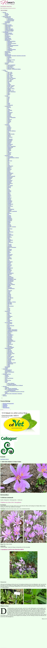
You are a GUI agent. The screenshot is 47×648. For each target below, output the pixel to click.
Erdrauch (9, 194)
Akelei (8, 158)
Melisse (8, 251)
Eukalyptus (9, 195)
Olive (8, 259)
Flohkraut (9, 198)
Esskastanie (9, 81)
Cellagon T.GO (7, 27)
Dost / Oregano (10, 185)
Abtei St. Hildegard (10, 383)
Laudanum (9, 44)
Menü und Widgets (4, 10)
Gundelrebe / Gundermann (12, 211)
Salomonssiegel (10, 147)
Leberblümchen (10, 242)
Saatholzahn (9, 274)
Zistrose (8, 308)
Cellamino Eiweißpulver (9, 29)
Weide (8, 94)
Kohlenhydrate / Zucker (11, 362)
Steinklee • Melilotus (11, 284)
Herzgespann (9, 220)
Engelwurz (9, 191)
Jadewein (9, 332)
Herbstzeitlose (9, 137)
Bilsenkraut (9, 127)
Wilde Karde (9, 302)
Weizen (8, 104)
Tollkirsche (9, 152)
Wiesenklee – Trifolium (11, 301)
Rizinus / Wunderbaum (11, 146)
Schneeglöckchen (10, 280)
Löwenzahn (9, 245)
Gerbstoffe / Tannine (11, 359)
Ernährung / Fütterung (9, 34)
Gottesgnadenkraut (10, 209)
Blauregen (9, 129)
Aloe (8, 161)
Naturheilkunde (5, 31)
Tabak (8, 151)
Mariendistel (9, 249)
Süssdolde (9, 285)
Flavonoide (9, 358)
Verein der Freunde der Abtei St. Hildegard (15, 385)
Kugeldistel (9, 333)
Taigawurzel (9, 287)
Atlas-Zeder (9, 74)
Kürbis (8, 238)
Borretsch (9, 179)
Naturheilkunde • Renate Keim (6, 6)
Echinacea (9, 186)
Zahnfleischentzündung (11, 49)
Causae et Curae (8, 380)
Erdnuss (8, 315)
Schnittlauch (9, 119)
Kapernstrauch (9, 112)
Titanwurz (9, 343)
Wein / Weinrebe (10, 297)
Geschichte (7, 62)
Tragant (8, 292)
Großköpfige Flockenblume (12, 330)
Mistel (8, 253)
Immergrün (9, 225)
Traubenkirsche (10, 344)
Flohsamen (9, 199)
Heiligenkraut (9, 219)
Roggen (8, 103)
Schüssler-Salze (8, 52)
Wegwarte (9, 295)
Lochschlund (9, 335)
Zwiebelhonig (9, 50)
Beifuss (8, 171)
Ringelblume (9, 269)
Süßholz (8, 286)
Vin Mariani (9, 48)
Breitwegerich (9, 180)
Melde (8, 318)
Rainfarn (8, 266)
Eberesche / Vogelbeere (11, 78)
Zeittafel (6, 63)
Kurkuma (9, 115)
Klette (8, 232)
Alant (8, 159)
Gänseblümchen (10, 204)
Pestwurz (9, 263)
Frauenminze (9, 201)
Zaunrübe (9, 153)
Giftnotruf (9, 154)
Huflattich (9, 224)
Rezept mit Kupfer (10, 20)
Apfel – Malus (9, 73)
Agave (8, 324)
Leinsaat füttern (10, 18)
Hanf (8, 214)
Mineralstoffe (7, 366)
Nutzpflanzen (7, 311)
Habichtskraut (9, 331)
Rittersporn (9, 145)
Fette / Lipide (9, 357)
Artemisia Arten (10, 165)
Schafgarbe (9, 276)
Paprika (8, 260)
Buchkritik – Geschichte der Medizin (14, 69)
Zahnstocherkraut (10, 306)
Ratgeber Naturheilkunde (9, 371)
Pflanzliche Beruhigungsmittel (12, 45)
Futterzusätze (7, 22)
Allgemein (7, 387)
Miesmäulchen (10, 336)
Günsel (8, 212)
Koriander (9, 114)
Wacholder (9, 294)
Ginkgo (8, 83)
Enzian (8, 192)
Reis (8, 102)
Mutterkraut (9, 255)
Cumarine (9, 355)
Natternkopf (9, 337)
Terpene (8, 365)
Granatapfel (9, 210)
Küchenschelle (10, 139)
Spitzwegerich (9, 283)
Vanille (8, 122)
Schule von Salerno (10, 68)
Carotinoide (9, 354)
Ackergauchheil (10, 156)
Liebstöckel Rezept (10, 19)
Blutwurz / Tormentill (11, 176)
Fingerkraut (9, 197)
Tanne (8, 92)
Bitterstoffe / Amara (10, 353)
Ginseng (8, 207)
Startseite (4, 12)
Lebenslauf (7, 376)
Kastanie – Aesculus (11, 85)
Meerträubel (9, 141)
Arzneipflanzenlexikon (11, 390)
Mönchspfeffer (10, 254)
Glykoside (9, 360)
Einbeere (8, 132)
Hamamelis (9, 213)
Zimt (8, 123)
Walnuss (8, 93)
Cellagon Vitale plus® (9, 28)
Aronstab (9, 126)
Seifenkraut (9, 282)
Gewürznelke (9, 110)
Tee (8, 289)
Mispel (8, 319)
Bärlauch (8, 170)
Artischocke (9, 166)
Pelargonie (9, 262)
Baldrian (8, 167)
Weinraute (9, 298)
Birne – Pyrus (9, 76)
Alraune (8, 125)
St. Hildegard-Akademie (11, 384)
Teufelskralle (9, 290)
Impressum (5, 395)
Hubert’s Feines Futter (7, 16)
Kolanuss (9, 235)
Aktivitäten (5, 386)
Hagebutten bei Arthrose (11, 43)
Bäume (6, 71)
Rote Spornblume (10, 273)
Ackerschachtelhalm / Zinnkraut (13, 157)
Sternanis (9, 120)
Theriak (8, 47)
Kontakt (4, 394)
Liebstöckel (9, 244)
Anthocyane (9, 350)
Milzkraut (9, 252)
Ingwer (8, 227)
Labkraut (8, 239)
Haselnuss (9, 215)
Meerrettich (9, 250)
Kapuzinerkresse (10, 231)
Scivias (6, 377)
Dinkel (8, 96)
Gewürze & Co (7, 106)
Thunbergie (9, 342)
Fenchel (8, 196)
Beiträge (6, 375)
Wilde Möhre (9, 303)
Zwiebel (8, 310)
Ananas (8, 312)
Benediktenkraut (10, 173)
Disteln (8, 326)
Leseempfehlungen (26, 370)
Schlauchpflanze (10, 340)
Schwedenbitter (10, 46)
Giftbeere (9, 136)
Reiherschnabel (10, 267)
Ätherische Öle (10, 352)
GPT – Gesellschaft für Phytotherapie (12, 389)
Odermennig (9, 258)
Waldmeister (9, 346)
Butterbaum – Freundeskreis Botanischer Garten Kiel (14, 391)
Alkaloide (9, 349)
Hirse (8, 99)
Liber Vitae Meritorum (9, 378)
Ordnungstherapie (8, 39)
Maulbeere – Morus (10, 88)
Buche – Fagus (10, 77)
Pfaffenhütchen (10, 144)
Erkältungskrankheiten (11, 41)
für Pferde (7, 35)
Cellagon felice (7, 26)
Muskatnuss (9, 116)
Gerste (8, 97)
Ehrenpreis (9, 327)
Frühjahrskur (9, 42)
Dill (8, 108)
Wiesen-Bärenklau (10, 347)
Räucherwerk (7, 51)
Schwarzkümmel (10, 281)
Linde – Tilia (9, 87)
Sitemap (6, 15)
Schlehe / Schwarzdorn (11, 91)
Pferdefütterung (8, 17)
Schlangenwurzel (10, 278)
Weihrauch (9, 296)
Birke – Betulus (10, 75)
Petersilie (9, 143)
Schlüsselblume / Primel (11, 279)
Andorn (8, 162)
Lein (8, 243)
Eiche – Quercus (10, 79)
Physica (6, 381)
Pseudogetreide (10, 105)
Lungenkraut (9, 246)
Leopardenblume (10, 334)
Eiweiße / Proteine (10, 356)
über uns (6, 13)
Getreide (6, 95)
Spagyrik (6, 53)
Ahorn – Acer (9, 72)
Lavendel (9, 241)
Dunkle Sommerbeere (9, 25)
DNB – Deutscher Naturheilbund (11, 388)
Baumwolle (9, 313)
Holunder (9, 222)
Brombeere (9, 182)
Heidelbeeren (9, 218)
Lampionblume (10, 240)
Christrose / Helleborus (11, 130)
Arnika (8, 164)
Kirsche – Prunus (10, 86)
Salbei (8, 275)
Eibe (8, 131)
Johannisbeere (9, 316)
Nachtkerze (9, 257)
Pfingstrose (9, 265)
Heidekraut (9, 217)
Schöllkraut (9, 148)
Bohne (8, 314)
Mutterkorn (9, 142)
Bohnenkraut (9, 178)
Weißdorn (9, 299)
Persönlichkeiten (26, 55)
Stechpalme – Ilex (10, 90)
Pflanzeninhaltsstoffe (9, 348)
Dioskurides (9, 57)
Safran (8, 118)
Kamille (8, 230)
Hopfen (8, 223)
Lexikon (4, 70)
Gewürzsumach (10, 206)
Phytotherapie (7, 40)
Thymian (8, 291)
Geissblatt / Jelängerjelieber (12, 329)
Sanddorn (9, 89)
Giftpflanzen (7, 124)
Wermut (8, 300)
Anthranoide (9, 351)
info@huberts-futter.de (4, 459)
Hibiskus (8, 221)
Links (6, 382)
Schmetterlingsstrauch (11, 341)
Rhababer (9, 268)
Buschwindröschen (10, 325)
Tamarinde (9, 121)
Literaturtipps (5, 368)
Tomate (8, 321)
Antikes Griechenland (11, 64)
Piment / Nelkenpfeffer (11, 117)
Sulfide (8, 364)
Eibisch (8, 189)
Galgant (8, 109)
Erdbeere (8, 193)
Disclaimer (7, 14)
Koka (8, 138)
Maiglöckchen (9, 140)
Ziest (8, 307)
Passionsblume (10, 261)
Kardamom (9, 113)
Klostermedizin (8, 36)
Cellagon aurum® (8, 24)
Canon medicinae (10, 65)
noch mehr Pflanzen (8, 322)
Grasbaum (9, 84)
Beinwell (8, 172)
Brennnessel (9, 181)
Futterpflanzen (7, 21)
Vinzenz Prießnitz (10, 61)
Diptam (8, 184)
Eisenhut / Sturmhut (10, 133)
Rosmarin (9, 272)
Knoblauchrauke (10, 234)
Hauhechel (9, 216)
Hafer (8, 98)
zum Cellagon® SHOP (9, 30)
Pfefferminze (9, 264)
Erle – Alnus (9, 80)
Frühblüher (9, 328)
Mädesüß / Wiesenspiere (11, 247)
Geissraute (9, 205)
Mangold (8, 317)
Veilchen (8, 293)
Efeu (8, 188)
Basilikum (9, 107)
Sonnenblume (9, 320)
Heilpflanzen (7, 155)
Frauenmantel (9, 200)
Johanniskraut (9, 228)
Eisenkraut (9, 190)
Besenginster (9, 174)
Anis (8, 163)
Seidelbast (9, 149)
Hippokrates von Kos (11, 59)
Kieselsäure (9, 361)
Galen (8, 58)
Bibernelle (9, 175)
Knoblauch (9, 233)
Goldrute (8, 208)
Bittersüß (9, 128)
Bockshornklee (10, 177)
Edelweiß (9, 187)
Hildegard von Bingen (7, 374)
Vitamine (6, 367)
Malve (8, 248)
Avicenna (9, 56)
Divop (6, 379)
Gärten (26, 393)
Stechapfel (9, 150)
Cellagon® (5, 23)
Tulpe (8, 345)
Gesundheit (7, 37)
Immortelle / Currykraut (11, 226)
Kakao (8, 111)
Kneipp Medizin (8, 38)
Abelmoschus (9, 323)
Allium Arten (9, 160)
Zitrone (8, 309)
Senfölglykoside (10, 363)
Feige (8, 82)
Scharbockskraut (10, 277)
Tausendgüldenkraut (11, 288)
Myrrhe (8, 256)
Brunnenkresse (10, 183)
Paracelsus (9, 60)
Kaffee (8, 229)
